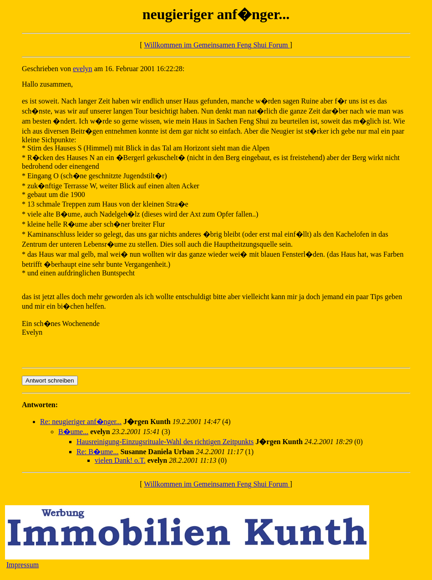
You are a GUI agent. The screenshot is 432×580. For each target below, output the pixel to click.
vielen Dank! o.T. (120, 460)
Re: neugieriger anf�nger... (81, 421)
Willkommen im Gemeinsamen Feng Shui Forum (217, 45)
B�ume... (73, 431)
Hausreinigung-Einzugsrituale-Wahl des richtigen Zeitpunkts (165, 441)
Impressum (22, 565)
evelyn (82, 68)
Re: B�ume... (97, 452)
